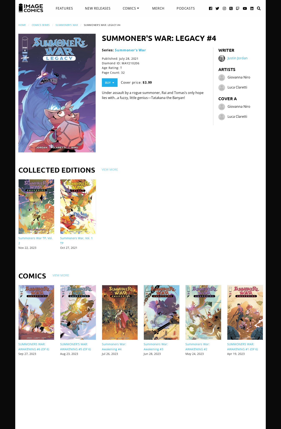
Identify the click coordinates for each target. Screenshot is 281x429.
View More (110, 169)
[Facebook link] (210, 8)
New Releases (98, 8)
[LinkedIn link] (252, 8)
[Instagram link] (224, 8)
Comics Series (41, 25)
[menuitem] (64, 8)
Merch (158, 8)
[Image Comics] (30, 8)
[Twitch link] (237, 8)
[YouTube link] (245, 8)
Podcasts (186, 8)
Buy (109, 83)
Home (22, 25)
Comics (129, 8)
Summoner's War (67, 25)
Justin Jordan (238, 58)
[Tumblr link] (231, 8)
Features (64, 8)
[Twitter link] (217, 8)
